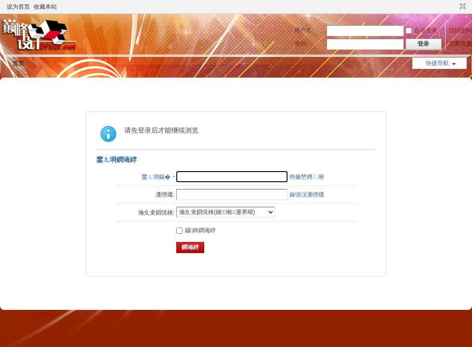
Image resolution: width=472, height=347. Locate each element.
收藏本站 (45, 6)
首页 (18, 63)
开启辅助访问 (453, 6)
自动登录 (421, 30)
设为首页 (18, 6)
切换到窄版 (461, 6)
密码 (300, 43)
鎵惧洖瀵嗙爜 (306, 194)
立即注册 (460, 43)
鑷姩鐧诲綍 (196, 230)
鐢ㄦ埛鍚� (156, 177)
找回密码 (460, 30)
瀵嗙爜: (165, 194)
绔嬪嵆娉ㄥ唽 (306, 177)
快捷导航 (437, 63)
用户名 (303, 30)
